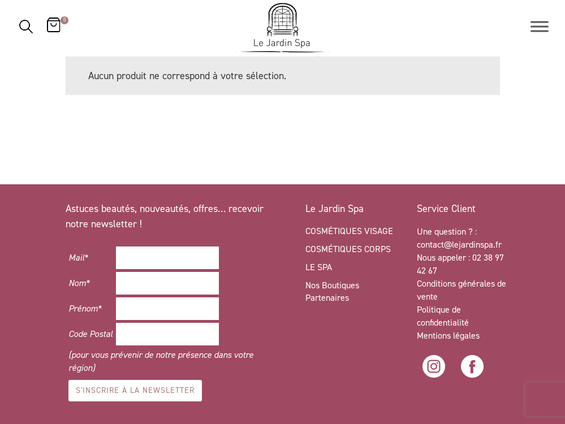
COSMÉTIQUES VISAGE (349, 231)
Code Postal (90, 334)
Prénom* (85, 308)
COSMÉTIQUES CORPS (348, 249)
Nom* (79, 283)
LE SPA (318, 267)
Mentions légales (448, 335)
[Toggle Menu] (540, 26)
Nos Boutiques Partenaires (332, 291)
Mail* (78, 257)
